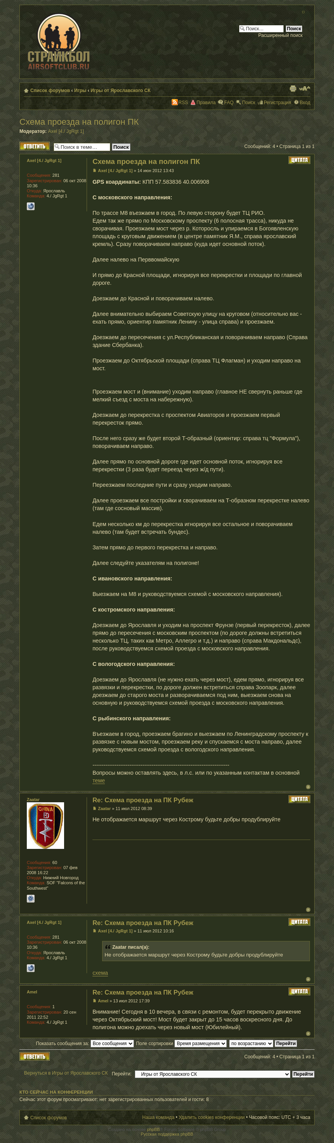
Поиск (248, 102)
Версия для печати (293, 88)
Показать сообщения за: (85, 1043)
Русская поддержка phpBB (167, 1134)
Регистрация (277, 102)
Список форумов (50, 90)
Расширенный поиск (280, 35)
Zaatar (104, 808)
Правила (206, 102)
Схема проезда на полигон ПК (79, 122)
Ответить (34, 146)
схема (100, 973)
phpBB (153, 1129)
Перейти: (122, 1074)
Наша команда (158, 1117)
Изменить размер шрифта (304, 88)
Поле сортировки (181, 1043)
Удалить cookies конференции (212, 1117)
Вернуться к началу (308, 787)
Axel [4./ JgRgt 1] (66, 131)
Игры (80, 90)
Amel (103, 1000)
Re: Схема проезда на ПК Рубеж (142, 799)
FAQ (228, 102)
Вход (305, 102)
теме (98, 780)
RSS (183, 102)
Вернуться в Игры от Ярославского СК (66, 1073)
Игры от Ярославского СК (120, 90)
